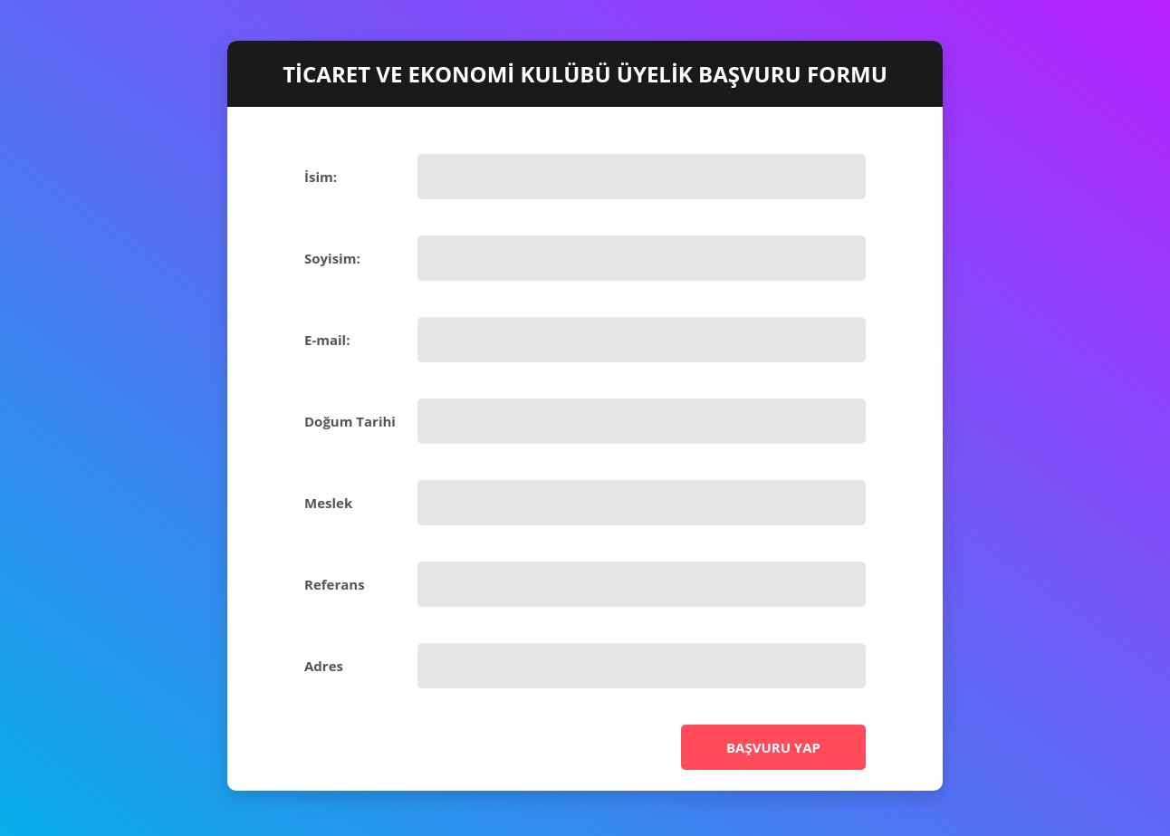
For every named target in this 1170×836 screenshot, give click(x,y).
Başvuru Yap (773, 747)
